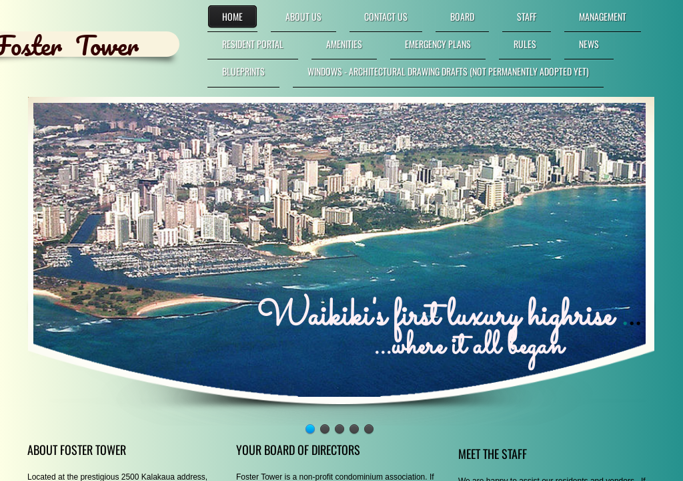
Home (232, 16)
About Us (303, 16)
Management (602, 16)
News (589, 44)
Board (462, 16)
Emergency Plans (438, 44)
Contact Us (386, 16)
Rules (525, 44)
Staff (526, 16)
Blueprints (243, 71)
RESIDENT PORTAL (252, 44)
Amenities (344, 44)
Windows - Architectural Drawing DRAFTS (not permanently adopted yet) (448, 71)
